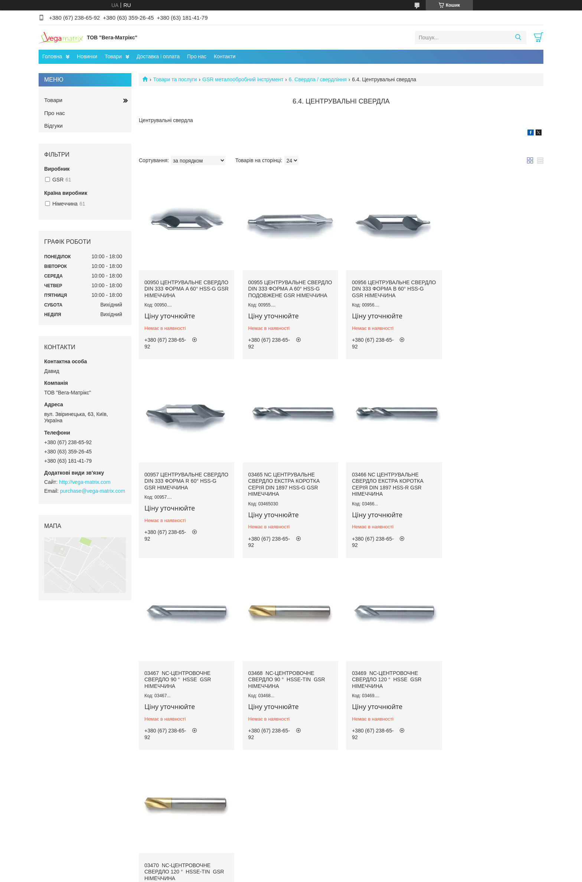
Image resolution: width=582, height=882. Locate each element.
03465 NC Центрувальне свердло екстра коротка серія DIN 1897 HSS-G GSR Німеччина (180, 489)
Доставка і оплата (158, 56)
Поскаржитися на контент (283, 875)
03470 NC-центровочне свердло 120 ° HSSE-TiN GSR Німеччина (287, 684)
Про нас (196, 56)
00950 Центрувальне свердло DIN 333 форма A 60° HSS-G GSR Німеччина (184, 288)
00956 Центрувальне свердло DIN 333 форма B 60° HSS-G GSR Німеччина (391, 288)
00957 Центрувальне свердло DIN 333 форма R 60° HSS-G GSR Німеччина (494, 288)
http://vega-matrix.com (85, 482)
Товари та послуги (175, 79)
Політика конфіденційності (341, 875)
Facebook (56, 841)
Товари (113, 56)
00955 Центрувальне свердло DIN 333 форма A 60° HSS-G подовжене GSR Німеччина (287, 291)
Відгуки (53, 125)
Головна (52, 56)
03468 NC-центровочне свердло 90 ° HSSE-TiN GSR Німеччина (492, 486)
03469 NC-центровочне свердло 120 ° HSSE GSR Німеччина (179, 684)
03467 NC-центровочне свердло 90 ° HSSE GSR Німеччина (384, 486)
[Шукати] (518, 37)
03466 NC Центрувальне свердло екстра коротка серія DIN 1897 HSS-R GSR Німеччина (283, 489)
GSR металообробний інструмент (242, 79)
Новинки (87, 56)
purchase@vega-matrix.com (92, 491)
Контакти (224, 56)
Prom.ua (325, 868)
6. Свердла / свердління (318, 79)
